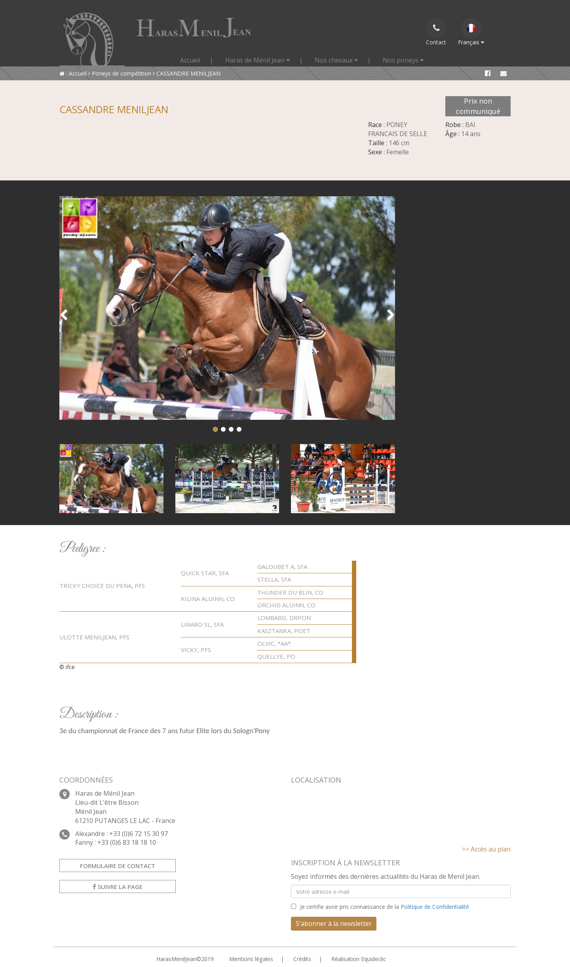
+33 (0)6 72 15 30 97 (138, 833)
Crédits (302, 959)
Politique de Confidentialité (435, 906)
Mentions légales (251, 959)
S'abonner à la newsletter (334, 923)
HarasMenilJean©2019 (185, 959)
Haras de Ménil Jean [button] (257, 60)
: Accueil (73, 73)
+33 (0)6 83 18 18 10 (126, 842)
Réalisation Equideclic (358, 959)
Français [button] (471, 32)
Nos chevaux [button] (336, 60)
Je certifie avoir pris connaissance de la (384, 906)
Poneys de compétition (119, 73)
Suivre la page (117, 887)
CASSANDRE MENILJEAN (186, 73)
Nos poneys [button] (403, 60)
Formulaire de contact (117, 866)
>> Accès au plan (486, 849)
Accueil (190, 60)
